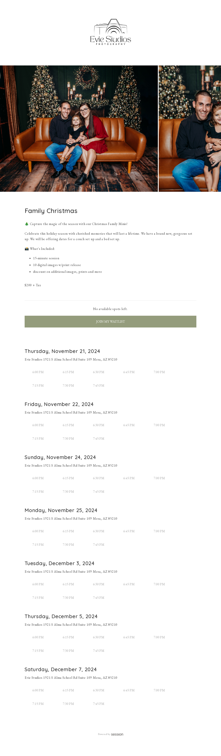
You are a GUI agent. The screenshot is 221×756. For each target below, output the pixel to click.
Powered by (110, 734)
